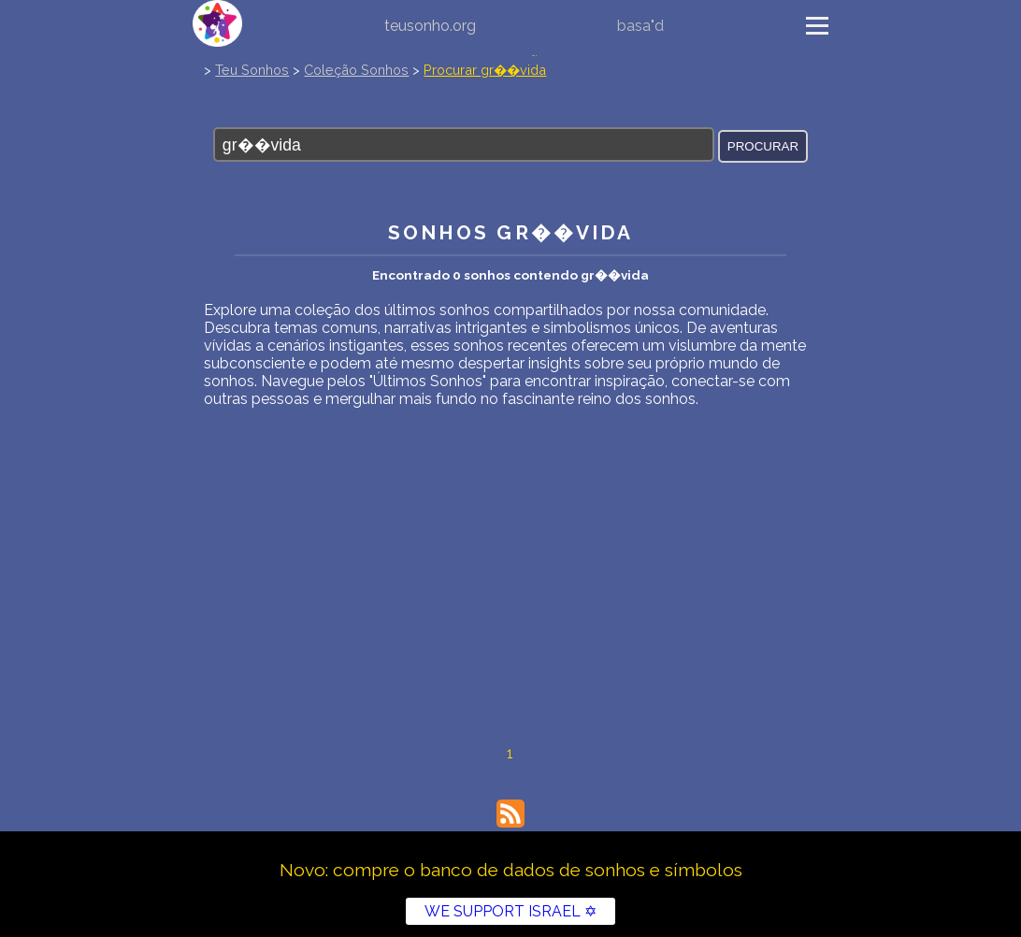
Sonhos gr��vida (511, 232)
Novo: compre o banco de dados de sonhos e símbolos (511, 869)
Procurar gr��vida (485, 70)
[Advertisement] (510, 548)
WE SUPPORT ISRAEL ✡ (510, 911)
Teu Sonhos (252, 70)
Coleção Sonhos (356, 70)
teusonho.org (430, 26)
